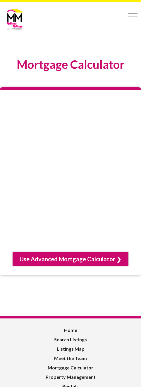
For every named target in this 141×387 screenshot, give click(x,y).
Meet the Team (70, 358)
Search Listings (70, 339)
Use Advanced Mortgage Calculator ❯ (70, 258)
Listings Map (71, 349)
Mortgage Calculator (70, 367)
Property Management (71, 377)
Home (70, 330)
